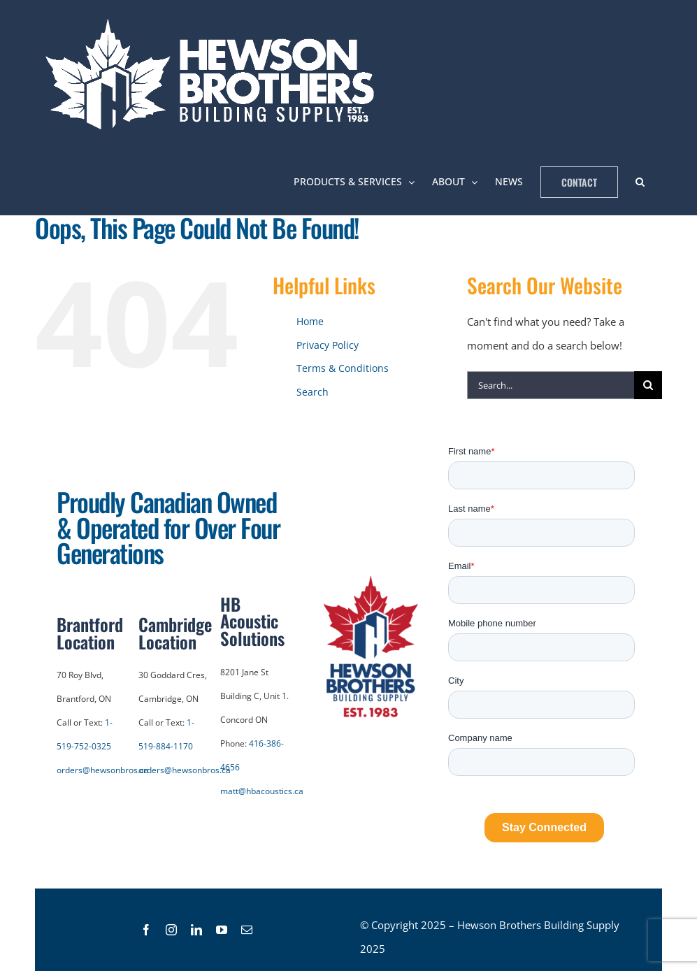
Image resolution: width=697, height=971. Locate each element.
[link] (214, 74)
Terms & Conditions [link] (342, 368)
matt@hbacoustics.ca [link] (261, 791)
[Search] (648, 385)
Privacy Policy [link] (327, 345)
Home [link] (310, 321)
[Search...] (550, 385)
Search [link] (312, 391)
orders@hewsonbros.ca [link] (103, 770)
